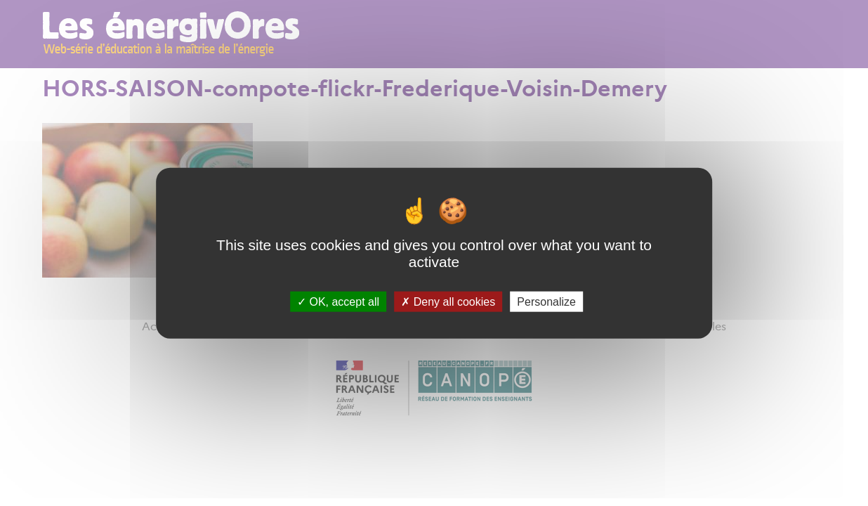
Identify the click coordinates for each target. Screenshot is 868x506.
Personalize (546, 301)
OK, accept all (338, 301)
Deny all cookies (448, 301)
